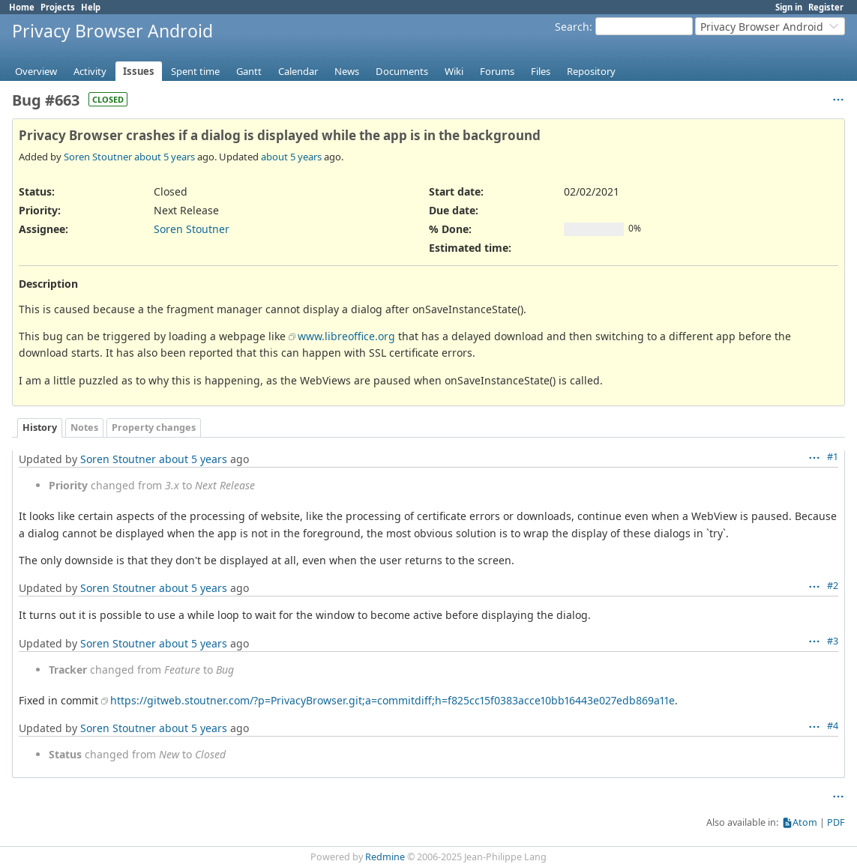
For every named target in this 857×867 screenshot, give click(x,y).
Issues (138, 71)
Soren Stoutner (98, 156)
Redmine (385, 857)
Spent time (195, 71)
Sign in (788, 7)
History (39, 427)
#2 (832, 585)
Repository (591, 71)
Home (21, 7)
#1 (832, 456)
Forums (497, 71)
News (346, 71)
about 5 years (164, 156)
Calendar (298, 71)
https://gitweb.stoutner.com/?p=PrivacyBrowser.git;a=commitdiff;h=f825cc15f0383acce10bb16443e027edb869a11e (392, 700)
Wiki (454, 71)
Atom (805, 822)
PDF (836, 822)
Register (826, 7)
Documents (402, 71)
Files (540, 71)
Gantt (249, 71)
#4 (832, 725)
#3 (832, 641)
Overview (36, 71)
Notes (84, 427)
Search (572, 26)
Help (90, 7)
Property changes (154, 427)
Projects (57, 7)
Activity (89, 71)
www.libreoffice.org (346, 336)
